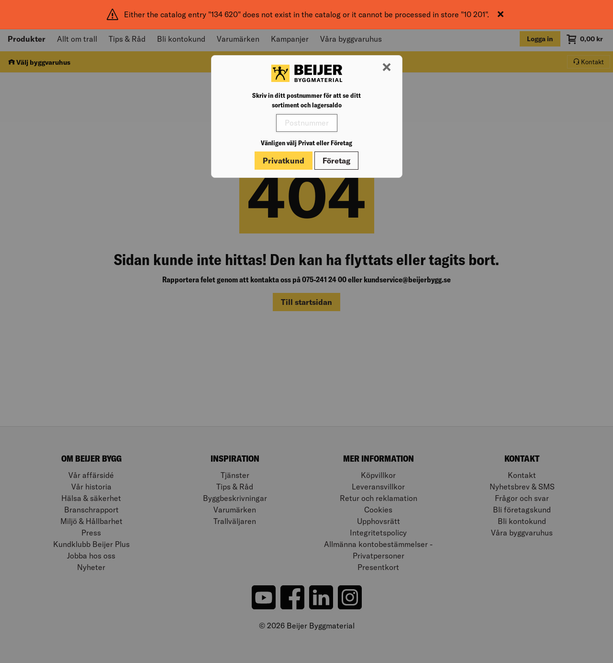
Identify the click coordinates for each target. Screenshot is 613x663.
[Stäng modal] (386, 67)
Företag (336, 160)
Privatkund (283, 160)
